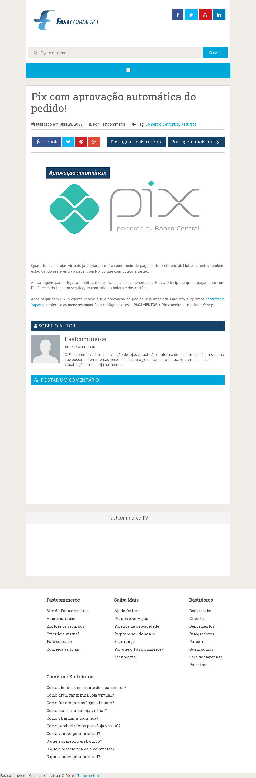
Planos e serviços (131, 618)
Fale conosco (59, 641)
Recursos (188, 124)
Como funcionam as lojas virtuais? (80, 702)
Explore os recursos (65, 626)
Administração (61, 618)
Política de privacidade (136, 626)
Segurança (124, 641)
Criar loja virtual (63, 633)
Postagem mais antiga (196, 142)
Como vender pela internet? (73, 733)
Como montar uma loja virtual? (77, 710)
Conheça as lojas (63, 649)
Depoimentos (202, 626)
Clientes (197, 618)
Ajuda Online (127, 610)
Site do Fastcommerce (67, 610)
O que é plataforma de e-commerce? (81, 748)
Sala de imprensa (206, 656)
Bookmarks (200, 610)
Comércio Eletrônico (162, 124)
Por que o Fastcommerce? (138, 649)
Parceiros (198, 641)
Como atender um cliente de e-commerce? (86, 687)
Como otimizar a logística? (72, 718)
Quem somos (201, 649)
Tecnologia (125, 656)
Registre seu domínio (134, 633)
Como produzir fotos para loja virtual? (84, 725)
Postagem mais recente (136, 142)
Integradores (201, 633)
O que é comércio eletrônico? (74, 741)
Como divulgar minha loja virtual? (80, 695)
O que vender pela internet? (73, 756)
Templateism (88, 775)
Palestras (198, 664)
